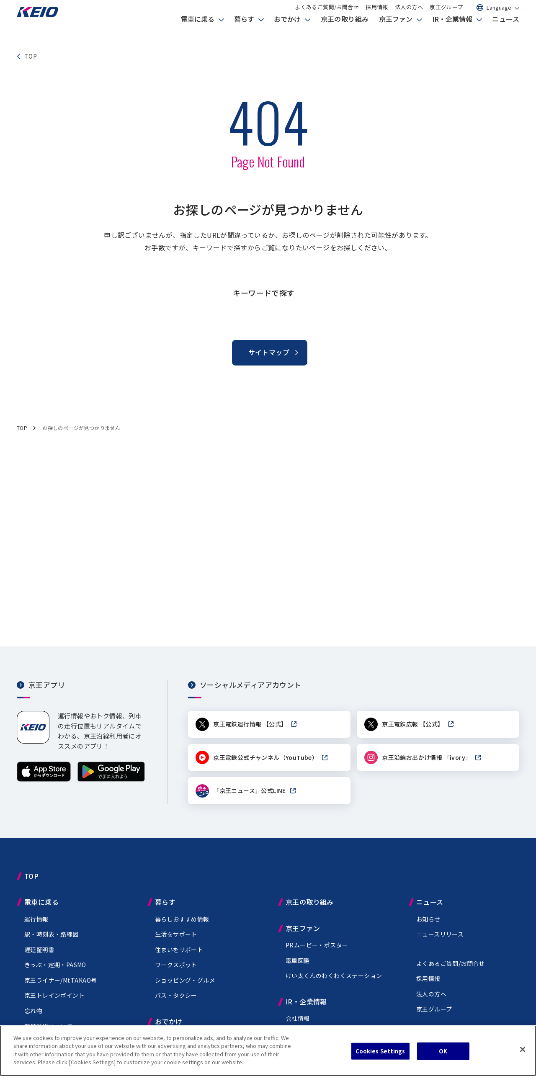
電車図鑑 (298, 965)
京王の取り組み (345, 31)
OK (443, 1051)
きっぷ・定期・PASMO (55, 969)
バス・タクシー (176, 1000)
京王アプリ (46, 685)
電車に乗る (197, 31)
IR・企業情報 (452, 31)
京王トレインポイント (54, 1000)
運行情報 (36, 923)
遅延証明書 (39, 954)
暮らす (244, 31)
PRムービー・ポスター (317, 949)
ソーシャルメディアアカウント (251, 685)
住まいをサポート (179, 954)
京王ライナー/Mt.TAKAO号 (60, 985)
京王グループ (446, 14)
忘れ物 (33, 1015)
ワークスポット (176, 969)
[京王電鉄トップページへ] (46, 26)
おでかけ (287, 31)
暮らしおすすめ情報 (182, 923)
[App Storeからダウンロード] (44, 779)
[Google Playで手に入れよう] (111, 779)
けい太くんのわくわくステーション (334, 980)
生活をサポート (176, 938)
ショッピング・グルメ (185, 985)
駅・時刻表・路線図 (51, 938)
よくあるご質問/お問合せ (327, 14)
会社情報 (298, 1023)
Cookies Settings (380, 1051)
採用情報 (377, 14)
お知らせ (428, 923)
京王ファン (395, 31)
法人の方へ (409, 14)
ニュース (505, 31)
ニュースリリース (440, 938)
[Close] (522, 1049)
